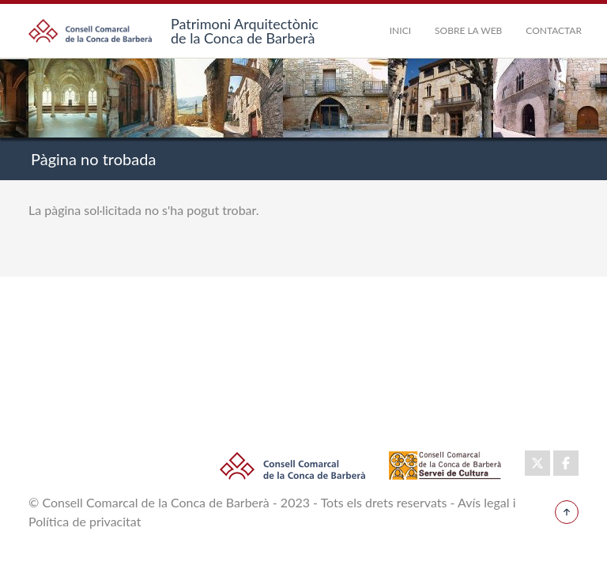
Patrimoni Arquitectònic (245, 23)
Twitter (537, 459)
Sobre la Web (468, 30)
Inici (400, 30)
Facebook (566, 459)
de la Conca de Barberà (243, 38)
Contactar (554, 30)
